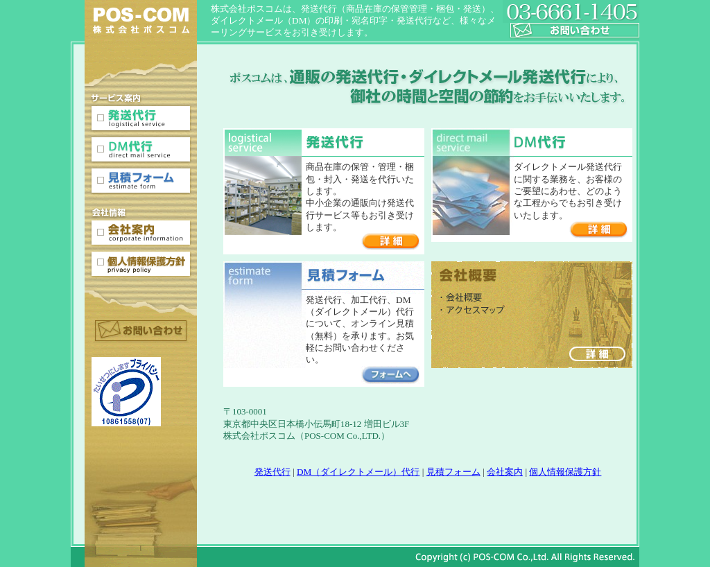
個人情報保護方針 (565, 471)
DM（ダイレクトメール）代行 (358, 471)
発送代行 (272, 471)
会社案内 (505, 471)
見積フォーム (453, 471)
